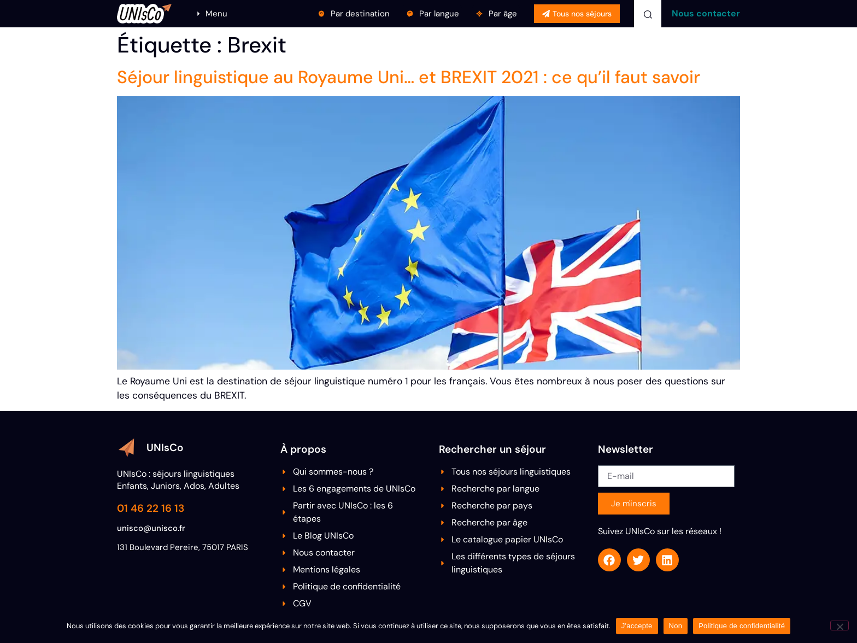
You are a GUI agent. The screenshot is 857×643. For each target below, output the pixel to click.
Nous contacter (706, 13)
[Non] (839, 625)
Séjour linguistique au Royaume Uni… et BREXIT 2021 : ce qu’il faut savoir (408, 77)
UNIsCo (165, 447)
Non (676, 626)
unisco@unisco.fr (151, 528)
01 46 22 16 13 (150, 508)
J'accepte (637, 626)
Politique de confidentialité (741, 626)
